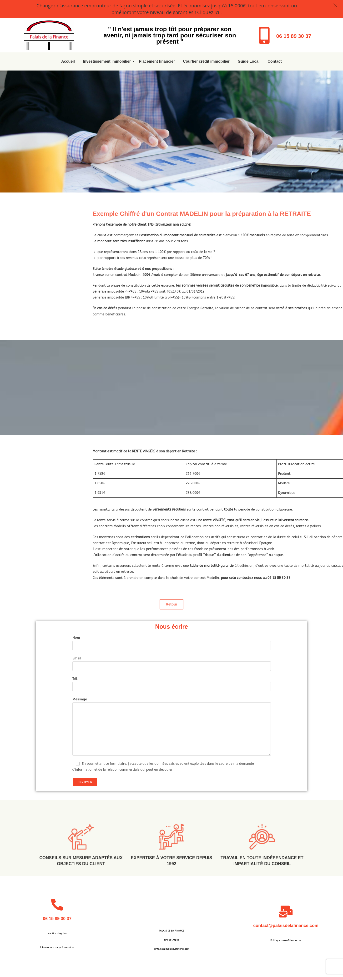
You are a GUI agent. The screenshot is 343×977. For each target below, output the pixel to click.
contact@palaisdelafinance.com (285, 925)
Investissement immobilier (107, 61)
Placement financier (157, 61)
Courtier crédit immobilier (206, 61)
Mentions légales (57, 933)
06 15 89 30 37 (293, 36)
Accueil (68, 61)
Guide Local (249, 61)
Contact (274, 61)
